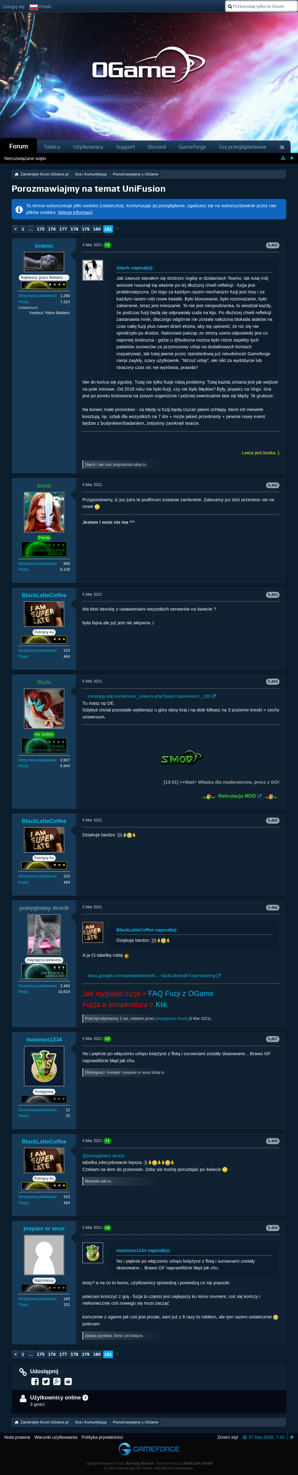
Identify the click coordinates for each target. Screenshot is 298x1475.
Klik (162, 1004)
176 (52, 229)
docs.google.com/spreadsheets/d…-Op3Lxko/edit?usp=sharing (151, 975)
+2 (107, 245)
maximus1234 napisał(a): (143, 1250)
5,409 (273, 1227)
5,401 (273, 245)
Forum (18, 146)
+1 (107, 1140)
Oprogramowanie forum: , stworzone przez (149, 1463)
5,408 (273, 1141)
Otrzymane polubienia (37, 295)
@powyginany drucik (103, 1155)
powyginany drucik (172, 1018)
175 (40, 229)
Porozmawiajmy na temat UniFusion (89, 188)
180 (97, 229)
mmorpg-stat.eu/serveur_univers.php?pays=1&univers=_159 (149, 696)
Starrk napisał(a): (135, 267)
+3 (107, 1039)
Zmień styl (227, 1437)
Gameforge (192, 147)
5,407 (273, 1039)
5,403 (273, 594)
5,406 (273, 907)
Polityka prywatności (102, 1437)
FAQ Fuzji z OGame (181, 993)
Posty (23, 302)
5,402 (273, 485)
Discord (157, 147)
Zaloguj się (13, 6)
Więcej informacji (75, 212)
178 (74, 229)
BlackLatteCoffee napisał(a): (147, 929)
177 (63, 229)
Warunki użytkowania (55, 1437)
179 (85, 229)
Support (125, 147)
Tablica (51, 147)
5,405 (273, 820)
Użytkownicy (88, 147)
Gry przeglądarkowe (243, 147)
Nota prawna (17, 1437)
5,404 (273, 681)
